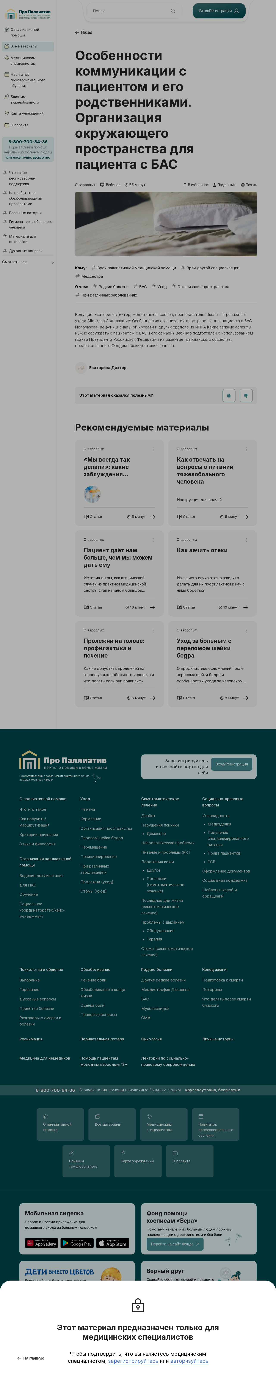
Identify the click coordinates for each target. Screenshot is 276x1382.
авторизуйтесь (189, 1361)
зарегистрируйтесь (133, 1361)
